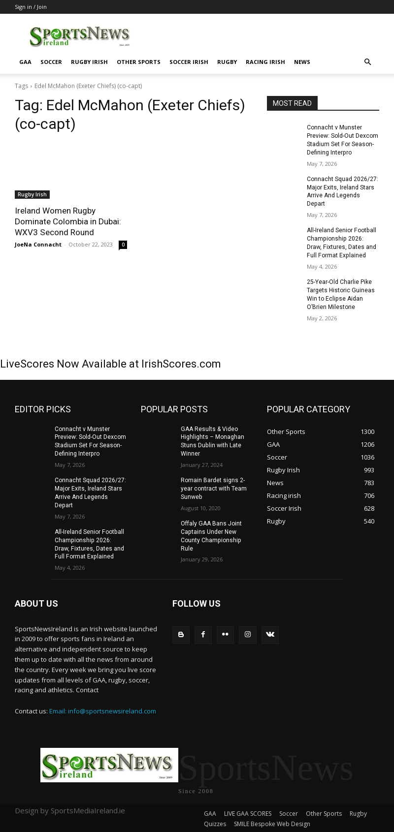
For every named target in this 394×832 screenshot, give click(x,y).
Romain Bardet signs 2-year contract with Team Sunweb (214, 487)
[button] (367, 62)
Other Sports (139, 61)
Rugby (227, 61)
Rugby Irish (89, 61)
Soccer (51, 61)
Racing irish (265, 61)
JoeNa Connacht (38, 244)
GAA (25, 61)
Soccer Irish (188, 61)
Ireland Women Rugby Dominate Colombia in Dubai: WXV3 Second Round (68, 221)
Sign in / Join (31, 6)
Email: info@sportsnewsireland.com (102, 709)
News (302, 61)
